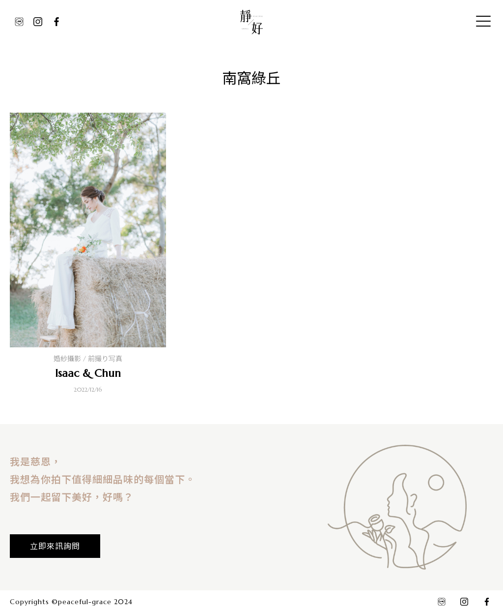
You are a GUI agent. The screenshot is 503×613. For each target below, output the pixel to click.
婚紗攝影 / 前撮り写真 (88, 358)
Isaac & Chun (88, 373)
